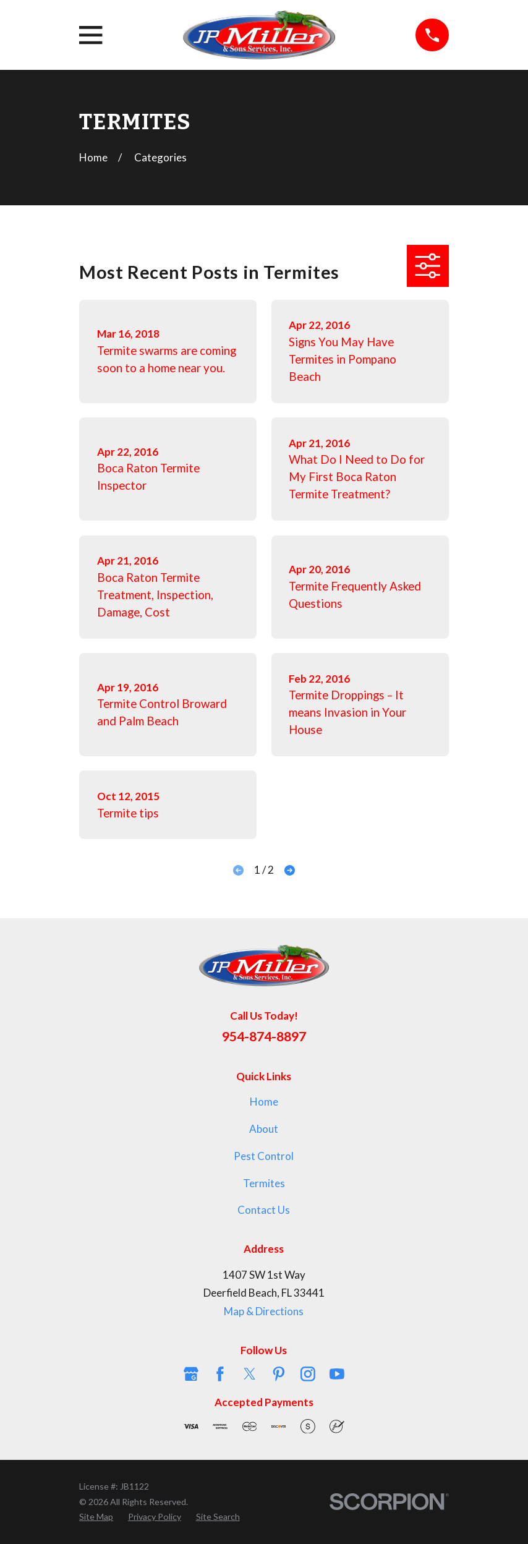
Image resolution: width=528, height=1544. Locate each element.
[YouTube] (337, 1374)
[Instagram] (307, 1374)
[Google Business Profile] (191, 1374)
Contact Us (263, 1209)
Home (264, 1101)
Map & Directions (264, 1311)
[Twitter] (249, 1374)
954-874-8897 (264, 1036)
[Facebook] (220, 1374)
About (263, 1128)
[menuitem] (96, 1517)
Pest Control (264, 1155)
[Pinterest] (278, 1374)
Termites (264, 1183)
